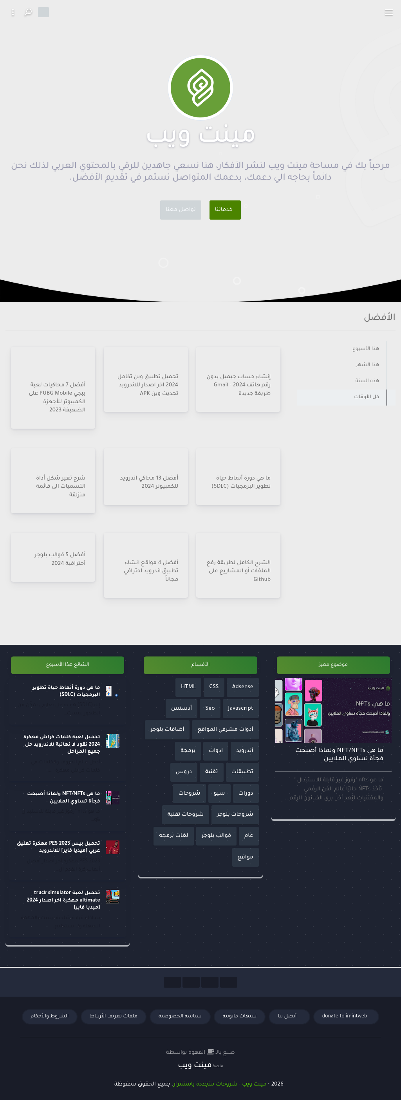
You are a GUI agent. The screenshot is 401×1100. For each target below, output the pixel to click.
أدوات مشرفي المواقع (225, 730)
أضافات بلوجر (167, 730)
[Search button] (28, 12)
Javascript (240, 709)
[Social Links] (228, 982)
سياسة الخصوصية (180, 1016)
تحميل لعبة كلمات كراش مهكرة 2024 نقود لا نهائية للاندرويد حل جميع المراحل (61, 745)
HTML (188, 687)
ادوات (216, 751)
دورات (245, 794)
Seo (210, 709)
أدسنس (181, 709)
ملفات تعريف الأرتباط (113, 1016)
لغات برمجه (173, 836)
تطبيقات (242, 772)
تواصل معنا (181, 210)
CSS (214, 687)
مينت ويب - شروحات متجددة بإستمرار (219, 1084)
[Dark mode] (43, 12)
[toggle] (389, 12)
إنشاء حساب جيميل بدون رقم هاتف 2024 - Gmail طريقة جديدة (239, 385)
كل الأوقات (366, 397)
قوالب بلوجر (216, 836)
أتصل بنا (288, 1016)
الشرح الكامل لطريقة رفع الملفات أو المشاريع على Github (239, 571)
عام (248, 836)
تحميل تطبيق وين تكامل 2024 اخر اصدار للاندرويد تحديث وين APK (147, 385)
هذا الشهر (367, 365)
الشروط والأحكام (50, 1016)
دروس (184, 772)
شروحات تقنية (186, 815)
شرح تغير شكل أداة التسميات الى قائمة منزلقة (60, 486)
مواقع (245, 857)
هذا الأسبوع (365, 349)
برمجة (188, 751)
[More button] (13, 12)
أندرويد (244, 751)
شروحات (189, 794)
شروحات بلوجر (235, 815)
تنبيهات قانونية (239, 1016)
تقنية (211, 772)
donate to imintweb (344, 1016)
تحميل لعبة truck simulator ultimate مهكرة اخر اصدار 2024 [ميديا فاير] (63, 901)
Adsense (242, 687)
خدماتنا (224, 210)
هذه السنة (367, 381)
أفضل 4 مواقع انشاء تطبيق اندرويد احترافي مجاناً (151, 571)
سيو (219, 794)
